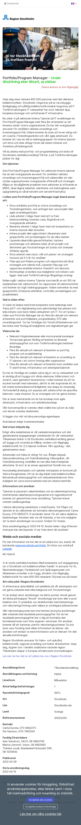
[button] (74, 3)
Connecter (11, 3)
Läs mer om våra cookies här (40, 814)
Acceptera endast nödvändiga (40, 806)
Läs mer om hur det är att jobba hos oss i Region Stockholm (37, 656)
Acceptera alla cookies (40, 800)
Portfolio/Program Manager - (32, 80)
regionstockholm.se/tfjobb (30, 545)
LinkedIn (7, 548)
